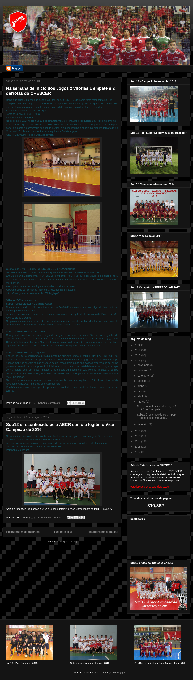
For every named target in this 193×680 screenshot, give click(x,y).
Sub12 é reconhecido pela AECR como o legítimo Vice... (156, 416)
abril (140, 396)
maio (141, 391)
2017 (138, 360)
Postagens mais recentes (23, 531)
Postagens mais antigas (102, 531)
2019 (138, 350)
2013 (138, 446)
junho (141, 385)
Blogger (121, 672)
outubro (142, 370)
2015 (138, 436)
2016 (138, 431)
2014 (138, 441)
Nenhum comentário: (50, 402)
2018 (138, 355)
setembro (143, 375)
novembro (144, 365)
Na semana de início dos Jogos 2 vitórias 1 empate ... (157, 408)
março (142, 401)
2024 (138, 345)
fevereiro (143, 424)
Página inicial (63, 531)
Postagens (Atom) (67, 541)
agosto (142, 380)
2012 (138, 451)
